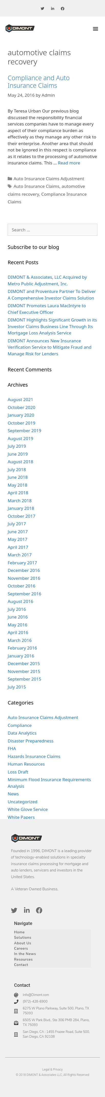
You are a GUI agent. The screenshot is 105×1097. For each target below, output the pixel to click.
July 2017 (17, 524)
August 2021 (20, 399)
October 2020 (21, 407)
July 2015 (17, 687)
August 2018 (20, 462)
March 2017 (20, 555)
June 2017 (18, 532)
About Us (22, 943)
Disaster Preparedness (30, 741)
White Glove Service (28, 809)
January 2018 (21, 508)
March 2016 (20, 640)
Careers (21, 948)
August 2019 (20, 438)
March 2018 (20, 500)
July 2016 (17, 609)
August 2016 (20, 601)
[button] (95, 28)
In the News (25, 953)
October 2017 (21, 516)
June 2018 (18, 477)
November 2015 (24, 671)
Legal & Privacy (52, 1069)
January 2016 (21, 656)
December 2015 (24, 663)
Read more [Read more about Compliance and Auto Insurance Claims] (69, 163)
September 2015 (24, 679)
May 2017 (17, 539)
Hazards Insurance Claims (34, 756)
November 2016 (24, 578)
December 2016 (24, 570)
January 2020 (21, 415)
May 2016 (17, 625)
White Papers (21, 817)
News (13, 794)
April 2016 (18, 632)
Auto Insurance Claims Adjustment (49, 178)
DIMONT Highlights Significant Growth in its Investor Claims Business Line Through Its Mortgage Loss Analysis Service (52, 326)
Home (19, 932)
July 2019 (17, 446)
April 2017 (18, 547)
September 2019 (24, 430)
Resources (23, 959)
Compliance (20, 725)
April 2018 (18, 493)
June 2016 (18, 617)
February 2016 (22, 648)
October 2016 (21, 586)
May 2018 (17, 485)
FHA (12, 748)
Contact (21, 964)
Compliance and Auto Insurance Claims (39, 81)
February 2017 (22, 563)
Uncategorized (23, 802)
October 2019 (21, 423)
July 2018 (17, 469)
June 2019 (18, 454)
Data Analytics (22, 733)
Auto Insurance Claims (36, 186)
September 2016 (24, 594)
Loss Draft (18, 772)
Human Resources (26, 764)
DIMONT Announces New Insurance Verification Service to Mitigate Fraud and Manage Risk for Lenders (49, 347)
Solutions (22, 937)
